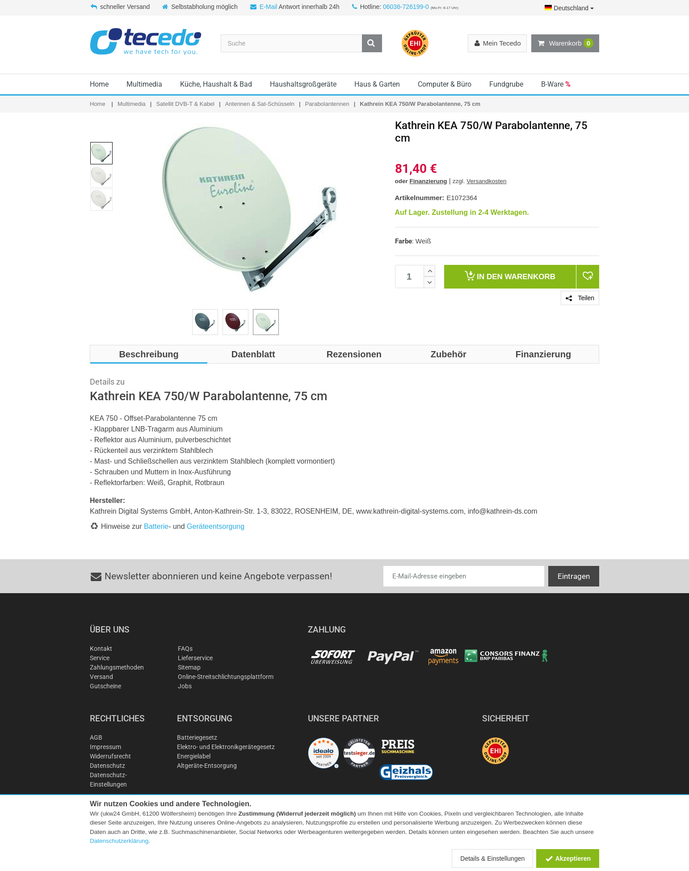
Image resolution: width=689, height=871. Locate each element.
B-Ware (556, 84)
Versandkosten (486, 181)
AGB (96, 737)
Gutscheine (105, 686)
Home (99, 84)
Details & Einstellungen (492, 858)
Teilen (580, 298)
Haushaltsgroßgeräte (303, 84)
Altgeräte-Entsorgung (207, 765)
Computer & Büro (444, 84)
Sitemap (189, 667)
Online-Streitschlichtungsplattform (225, 676)
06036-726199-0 (406, 6)
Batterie (156, 526)
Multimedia (144, 84)
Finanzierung (428, 181)
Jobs (185, 686)
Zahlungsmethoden (117, 667)
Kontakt (101, 648)
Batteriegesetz (197, 737)
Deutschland (569, 8)
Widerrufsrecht (110, 756)
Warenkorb (565, 43)
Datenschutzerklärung (119, 841)
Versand (101, 676)
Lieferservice (195, 658)
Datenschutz (107, 765)
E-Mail (268, 6)
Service (99, 658)
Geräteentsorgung (215, 526)
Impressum (105, 746)
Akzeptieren (568, 858)
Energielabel (193, 756)
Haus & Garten (377, 84)
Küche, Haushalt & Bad (216, 84)
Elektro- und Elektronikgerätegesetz (226, 746)
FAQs (185, 648)
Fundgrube (506, 84)
